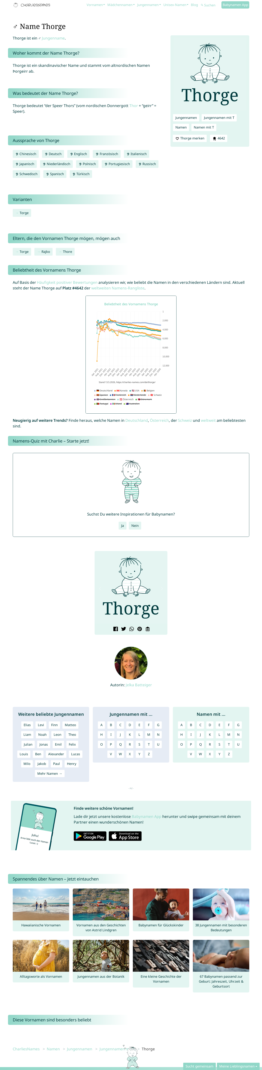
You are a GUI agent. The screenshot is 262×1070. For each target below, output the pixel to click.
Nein (135, 525)
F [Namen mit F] (229, 725)
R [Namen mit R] (210, 744)
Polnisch (87, 164)
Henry (71, 763)
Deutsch (53, 154)
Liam (27, 734)
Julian (28, 744)
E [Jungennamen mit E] (139, 725)
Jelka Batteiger (139, 684)
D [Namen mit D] (210, 725)
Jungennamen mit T (219, 117)
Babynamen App (235, 5)
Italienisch (136, 154)
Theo (72, 734)
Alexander (56, 754)
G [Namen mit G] (238, 725)
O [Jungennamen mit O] (101, 744)
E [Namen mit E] (219, 725)
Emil (58, 744)
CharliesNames (26, 1048)
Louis (24, 754)
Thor (133, 105)
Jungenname (53, 38)
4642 (218, 138)
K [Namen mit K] (210, 734)
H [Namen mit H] (181, 734)
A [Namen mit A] (181, 725)
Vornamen (95, 5)
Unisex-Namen (174, 5)
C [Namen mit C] (200, 725)
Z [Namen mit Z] (229, 754)
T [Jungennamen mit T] (149, 744)
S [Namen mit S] (219, 744)
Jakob (41, 763)
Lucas (75, 754)
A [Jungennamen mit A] (101, 725)
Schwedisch (26, 174)
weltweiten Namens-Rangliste (117, 288)
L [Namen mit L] (219, 734)
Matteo (70, 725)
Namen (181, 127)
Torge (24, 213)
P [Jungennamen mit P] (111, 744)
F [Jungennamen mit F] (149, 725)
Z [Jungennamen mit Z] (149, 754)
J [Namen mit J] (200, 734)
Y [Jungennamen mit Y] (139, 754)
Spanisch (55, 174)
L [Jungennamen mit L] (139, 734)
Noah (42, 734)
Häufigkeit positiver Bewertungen (67, 282)
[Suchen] (211, 5)
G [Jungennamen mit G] (158, 725)
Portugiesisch (117, 164)
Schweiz (185, 420)
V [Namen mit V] (191, 754)
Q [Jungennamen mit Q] (120, 744)
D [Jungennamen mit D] (130, 725)
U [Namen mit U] (238, 744)
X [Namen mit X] (210, 754)
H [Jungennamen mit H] (101, 734)
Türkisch (81, 174)
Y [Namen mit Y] (219, 754)
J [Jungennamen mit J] (120, 734)
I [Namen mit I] (191, 734)
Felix (72, 744)
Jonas (43, 744)
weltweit (208, 420)
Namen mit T (204, 127)
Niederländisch (56, 164)
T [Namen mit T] (229, 744)
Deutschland (136, 420)
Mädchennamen (119, 5)
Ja (122, 525)
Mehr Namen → (49, 773)
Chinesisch (25, 154)
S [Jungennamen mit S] (139, 744)
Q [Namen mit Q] (200, 744)
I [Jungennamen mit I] (111, 734)
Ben (38, 754)
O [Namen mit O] (181, 744)
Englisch (78, 154)
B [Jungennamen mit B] (111, 725)
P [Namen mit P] (191, 744)
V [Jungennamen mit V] (111, 754)
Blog (194, 5)
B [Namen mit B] (191, 725)
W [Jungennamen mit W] (120, 754)
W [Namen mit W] (200, 754)
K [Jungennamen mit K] (130, 734)
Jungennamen (148, 5)
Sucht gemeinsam (199, 1066)
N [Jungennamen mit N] (158, 734)
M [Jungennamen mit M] (148, 734)
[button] (100, 588)
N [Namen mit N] (238, 734)
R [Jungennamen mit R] (130, 744)
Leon (57, 734)
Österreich (159, 420)
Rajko (45, 251)
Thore (67, 251)
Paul (56, 763)
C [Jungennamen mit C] (120, 725)
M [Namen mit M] (228, 734)
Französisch (106, 154)
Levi (41, 725)
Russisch (147, 164)
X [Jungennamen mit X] (130, 754)
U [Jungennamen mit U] (158, 744)
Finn (54, 725)
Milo (26, 763)
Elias (27, 725)
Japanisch (24, 164)
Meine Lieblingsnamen (237, 1066)
